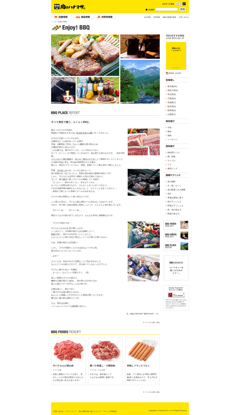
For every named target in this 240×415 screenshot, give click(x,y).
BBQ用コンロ (173, 152)
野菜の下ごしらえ (175, 205)
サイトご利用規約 (110, 411)
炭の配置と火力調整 (176, 190)
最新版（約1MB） (175, 73)
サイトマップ (71, 411)
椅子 (65, 179)
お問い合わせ (184, 17)
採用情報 (156, 17)
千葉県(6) (171, 98)
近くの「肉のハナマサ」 (86, 159)
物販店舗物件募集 (169, 17)
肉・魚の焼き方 (174, 210)
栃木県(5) (171, 106)
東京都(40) (172, 86)
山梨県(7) (171, 114)
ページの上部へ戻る (152, 322)
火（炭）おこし (174, 185)
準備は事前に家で (175, 197)
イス (169, 164)
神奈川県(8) (172, 90)
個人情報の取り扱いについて (90, 411)
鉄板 (53, 234)
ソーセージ (172, 139)
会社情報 (147, 17)
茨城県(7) (171, 102)
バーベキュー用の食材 (61, 159)
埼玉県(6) (171, 94)
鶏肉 (169, 135)
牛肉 (169, 127)
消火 (169, 194)
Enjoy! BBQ (62, 21)
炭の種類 (171, 181)
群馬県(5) (171, 110)
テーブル (171, 160)
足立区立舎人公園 (84, 133)
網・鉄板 (171, 156)
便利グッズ (172, 168)
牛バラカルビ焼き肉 (63, 365)
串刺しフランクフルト (138, 365)
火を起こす (62, 170)
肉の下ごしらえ (174, 201)
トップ (53, 21)
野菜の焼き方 (173, 214)
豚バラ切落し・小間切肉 (102, 365)
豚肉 (169, 131)
